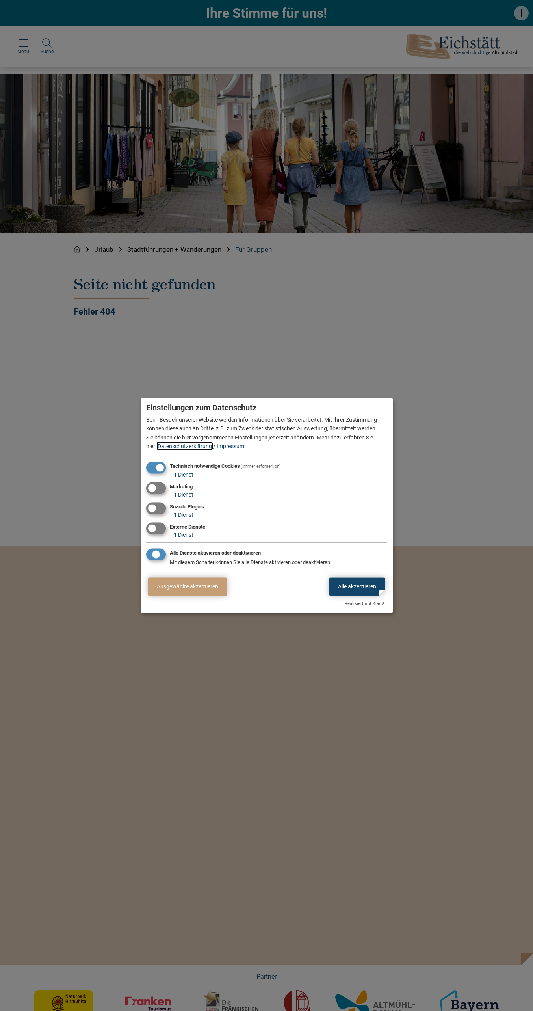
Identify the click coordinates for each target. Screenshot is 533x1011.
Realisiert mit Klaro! (364, 603)
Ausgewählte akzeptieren (187, 586)
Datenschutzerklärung (185, 446)
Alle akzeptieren (357, 586)
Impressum (230, 446)
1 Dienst (181, 474)
